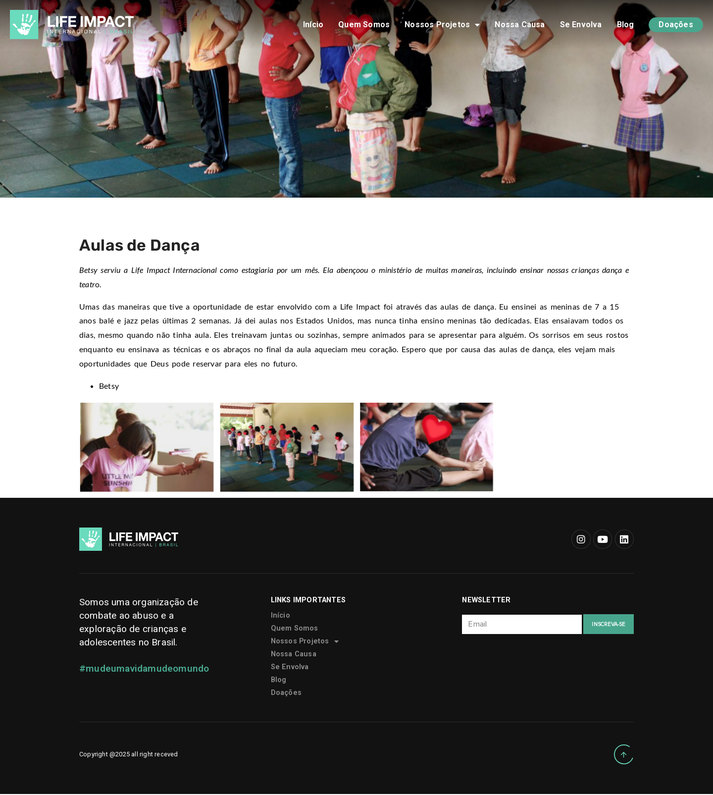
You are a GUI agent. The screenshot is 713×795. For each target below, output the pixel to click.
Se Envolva (581, 24)
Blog (625, 24)
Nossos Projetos (442, 24)
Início (313, 24)
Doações (676, 24)
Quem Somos (364, 24)
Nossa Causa (520, 24)
